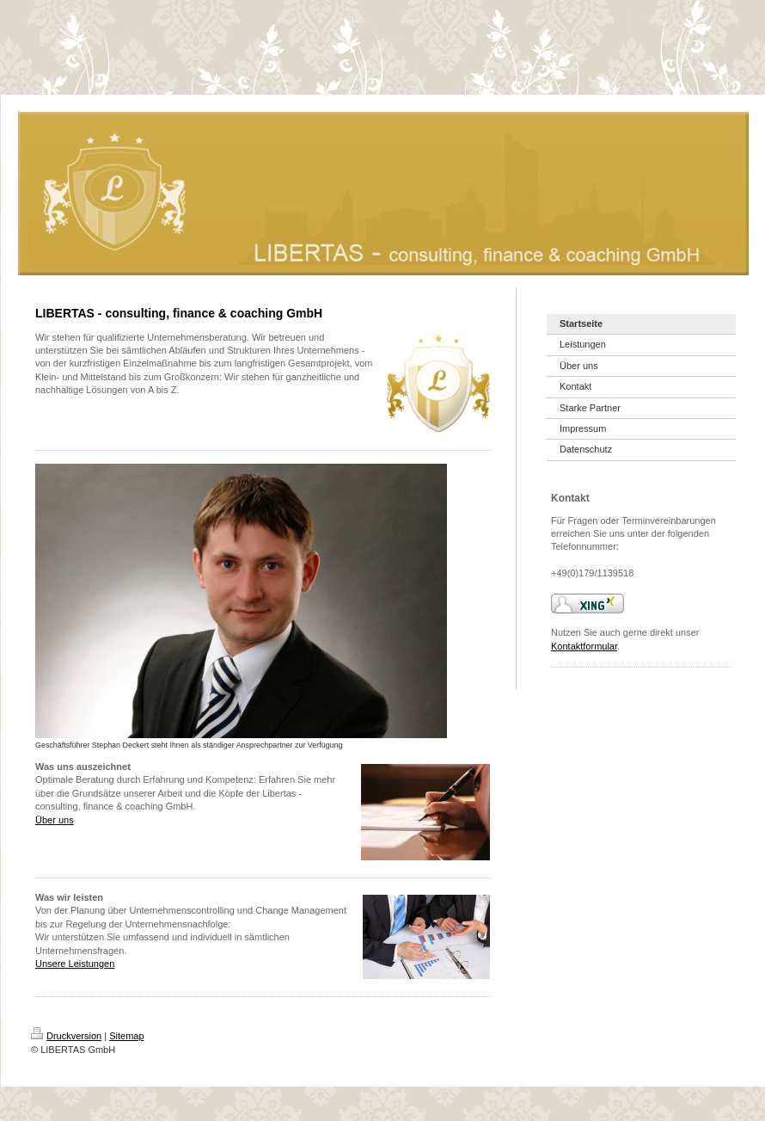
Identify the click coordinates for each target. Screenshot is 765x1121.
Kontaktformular (584, 646)
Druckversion (66, 1036)
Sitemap (126, 1036)
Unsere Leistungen (74, 963)
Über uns (54, 820)
